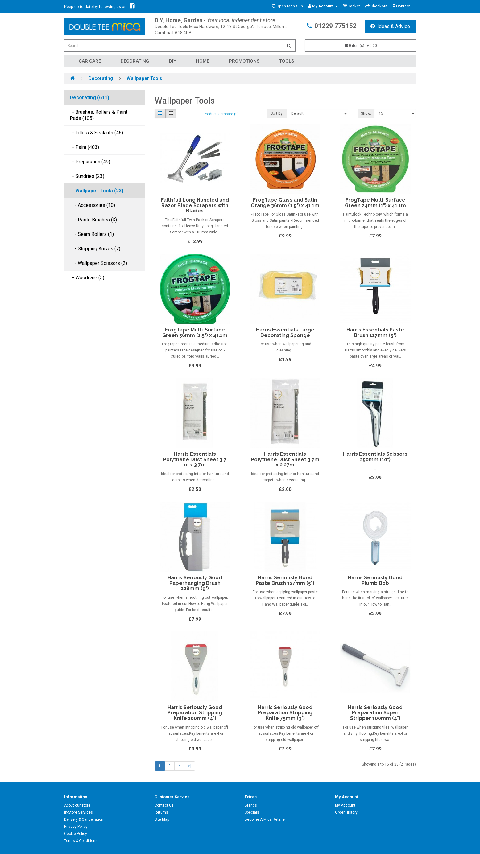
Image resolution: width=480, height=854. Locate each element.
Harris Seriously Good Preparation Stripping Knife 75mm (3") (285, 712)
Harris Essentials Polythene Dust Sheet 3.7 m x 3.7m (194, 459)
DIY (172, 61)
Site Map (162, 819)
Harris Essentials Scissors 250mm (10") (375, 456)
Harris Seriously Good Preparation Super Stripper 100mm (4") (375, 712)
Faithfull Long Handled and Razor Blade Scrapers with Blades (195, 205)
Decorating (135, 61)
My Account (345, 805)
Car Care (90, 61)
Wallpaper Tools (144, 78)
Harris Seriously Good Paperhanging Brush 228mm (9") (195, 583)
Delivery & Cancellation (83, 819)
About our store (77, 805)
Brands (251, 805)
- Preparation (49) (90, 162)
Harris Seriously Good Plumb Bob (375, 580)
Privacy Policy (76, 826)
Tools (286, 61)
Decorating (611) (89, 98)
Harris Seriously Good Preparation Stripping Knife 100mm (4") (195, 712)
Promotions (244, 61)
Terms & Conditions (80, 841)
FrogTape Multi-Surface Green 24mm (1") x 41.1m (375, 202)
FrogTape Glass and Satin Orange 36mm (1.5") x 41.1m (285, 202)
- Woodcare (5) (87, 278)
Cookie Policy (75, 833)
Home (202, 61)
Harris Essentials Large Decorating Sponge (285, 332)
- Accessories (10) (92, 205)
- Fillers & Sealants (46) (96, 133)
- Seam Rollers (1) (92, 234)
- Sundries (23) (87, 176)
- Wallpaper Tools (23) (96, 191)
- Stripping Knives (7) (95, 249)
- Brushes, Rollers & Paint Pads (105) (98, 115)
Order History (346, 812)
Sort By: (277, 113)
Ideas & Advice (390, 26)
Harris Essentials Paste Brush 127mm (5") (375, 332)
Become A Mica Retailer (265, 819)
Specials (252, 812)
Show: (366, 113)
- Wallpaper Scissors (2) (98, 263)
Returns (161, 812)
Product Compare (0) (221, 114)
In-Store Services (78, 812)
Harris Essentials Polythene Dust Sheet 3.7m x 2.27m (285, 459)
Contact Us (164, 805)
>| (189, 766)
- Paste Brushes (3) (93, 220)
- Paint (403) (84, 147)
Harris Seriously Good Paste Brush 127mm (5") (285, 580)
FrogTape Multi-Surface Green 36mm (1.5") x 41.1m (194, 332)
